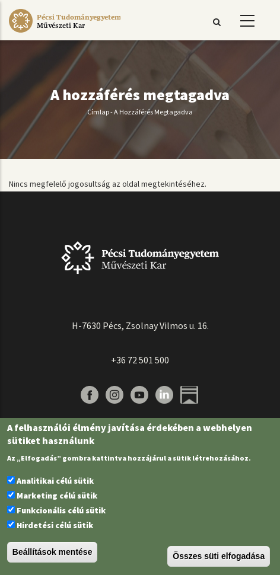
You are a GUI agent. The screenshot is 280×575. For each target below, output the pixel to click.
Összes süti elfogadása (219, 556)
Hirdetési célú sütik (55, 525)
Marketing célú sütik (57, 495)
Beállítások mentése (52, 552)
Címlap (98, 111)
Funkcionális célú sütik (61, 510)
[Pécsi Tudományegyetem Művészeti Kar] (64, 32)
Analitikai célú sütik (55, 480)
